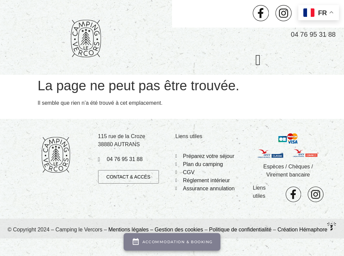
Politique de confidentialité (240, 229)
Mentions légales (128, 229)
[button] (258, 60)
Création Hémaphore (302, 229)
